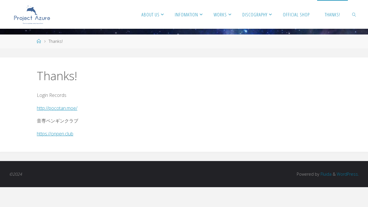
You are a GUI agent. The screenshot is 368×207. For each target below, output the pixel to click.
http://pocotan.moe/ (57, 108)
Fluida (325, 174)
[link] (354, 14)
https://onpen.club (55, 134)
